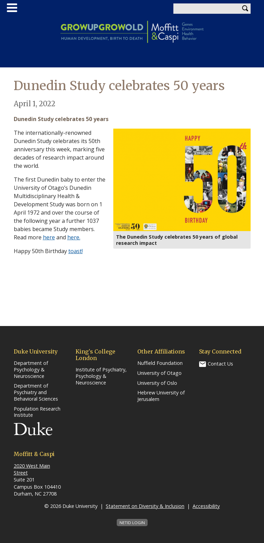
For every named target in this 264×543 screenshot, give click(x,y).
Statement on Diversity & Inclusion (145, 506)
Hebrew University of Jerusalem (161, 396)
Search (245, 8)
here (49, 237)
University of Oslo (157, 383)
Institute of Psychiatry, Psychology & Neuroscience (101, 376)
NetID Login (132, 522)
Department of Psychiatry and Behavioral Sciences (36, 392)
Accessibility (206, 506)
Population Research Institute (37, 412)
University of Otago (159, 373)
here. (73, 237)
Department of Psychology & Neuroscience (31, 369)
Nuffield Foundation (160, 363)
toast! (75, 251)
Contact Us (220, 363)
